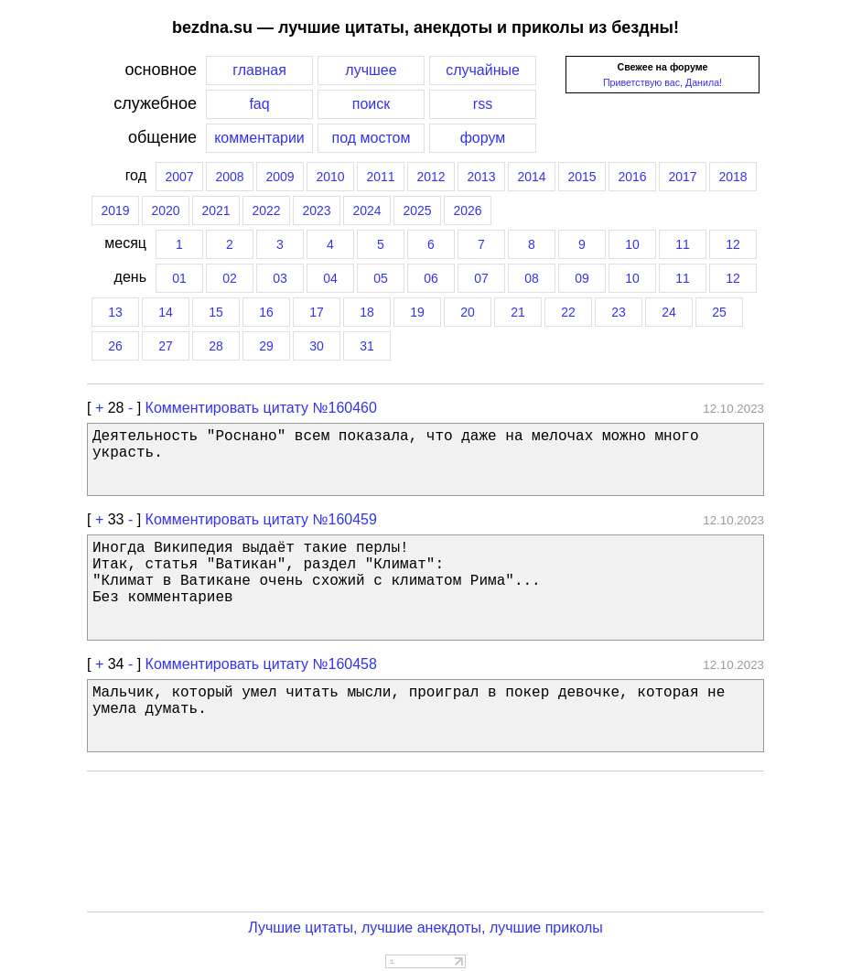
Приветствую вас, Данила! (662, 82)
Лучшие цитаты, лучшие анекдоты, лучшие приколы (425, 927)
